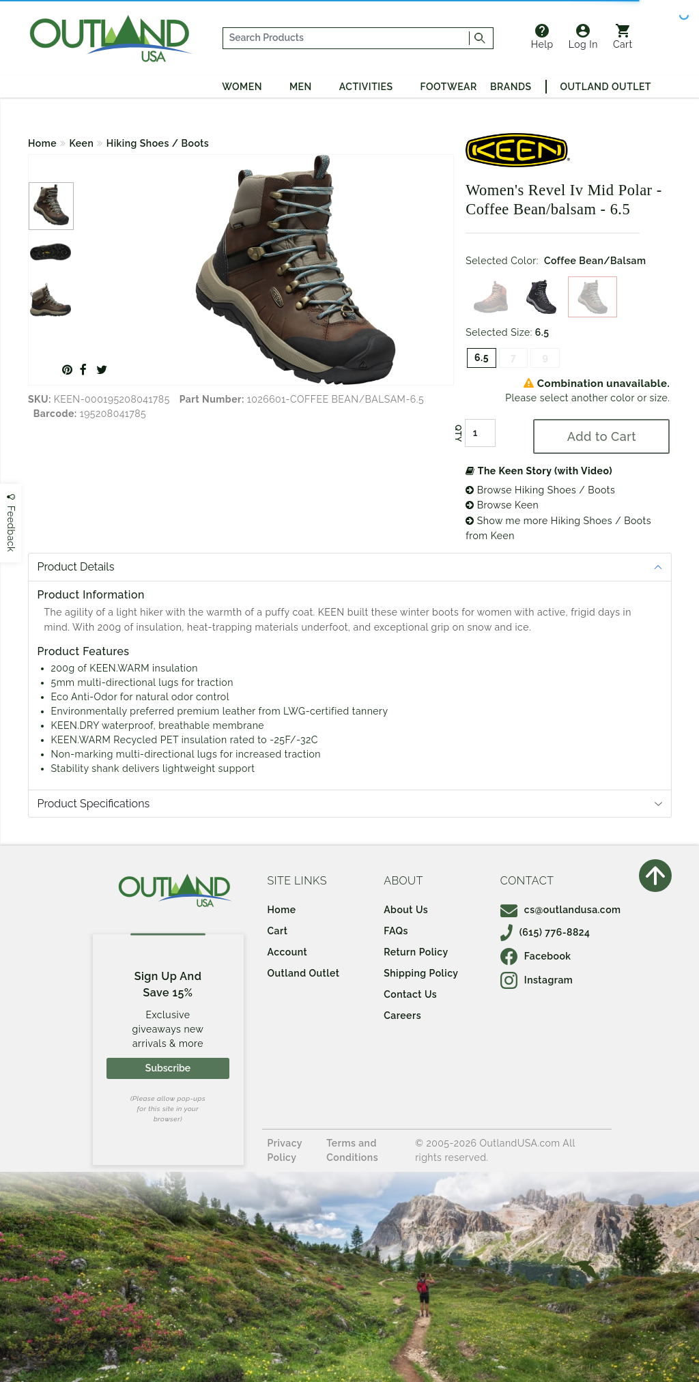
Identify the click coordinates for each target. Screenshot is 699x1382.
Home (42, 143)
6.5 (481, 357)
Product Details (76, 566)
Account (288, 952)
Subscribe (167, 1068)
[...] (346, 38)
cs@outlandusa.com (560, 909)
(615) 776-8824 (545, 932)
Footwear (448, 86)
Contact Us (410, 994)
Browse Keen (502, 505)
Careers (402, 1015)
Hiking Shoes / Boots (157, 143)
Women (242, 86)
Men (300, 86)
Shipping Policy (421, 973)
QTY (458, 433)
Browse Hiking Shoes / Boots (540, 490)
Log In (583, 37)
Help (542, 37)
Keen (82, 143)
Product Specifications (94, 803)
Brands (510, 86)
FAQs (396, 930)
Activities (366, 86)
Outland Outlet (605, 86)
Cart (623, 37)
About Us (406, 909)
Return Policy (416, 952)
